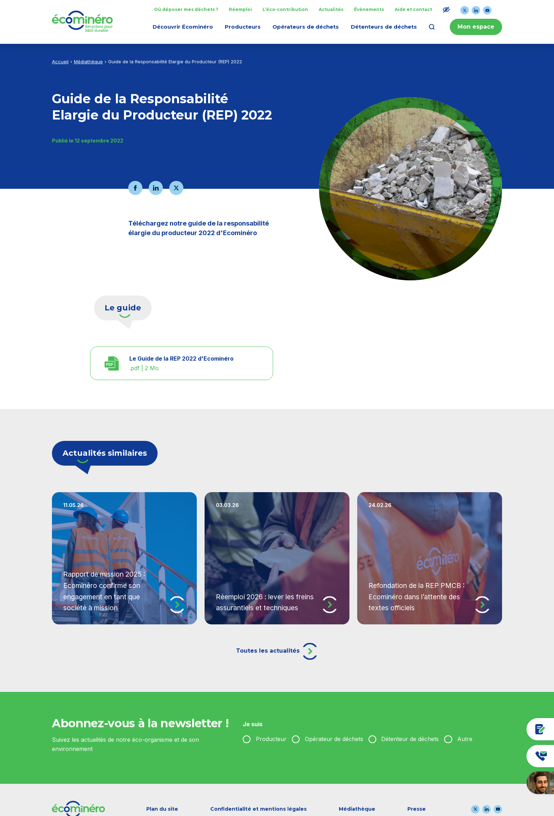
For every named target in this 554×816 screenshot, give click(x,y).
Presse (416, 809)
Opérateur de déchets (334, 738)
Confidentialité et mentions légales (258, 809)
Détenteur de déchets (410, 738)
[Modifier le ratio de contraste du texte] (446, 9)
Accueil (60, 61)
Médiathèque (88, 61)
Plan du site (162, 809)
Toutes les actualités (277, 651)
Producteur (271, 738)
